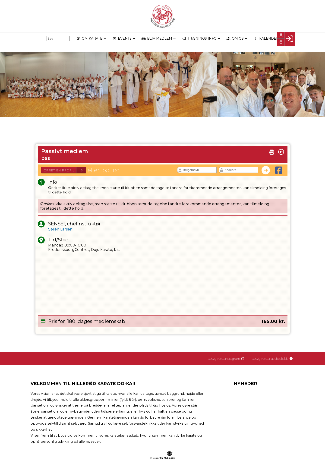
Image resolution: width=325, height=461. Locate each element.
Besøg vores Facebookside (273, 358)
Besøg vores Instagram (229, 358)
